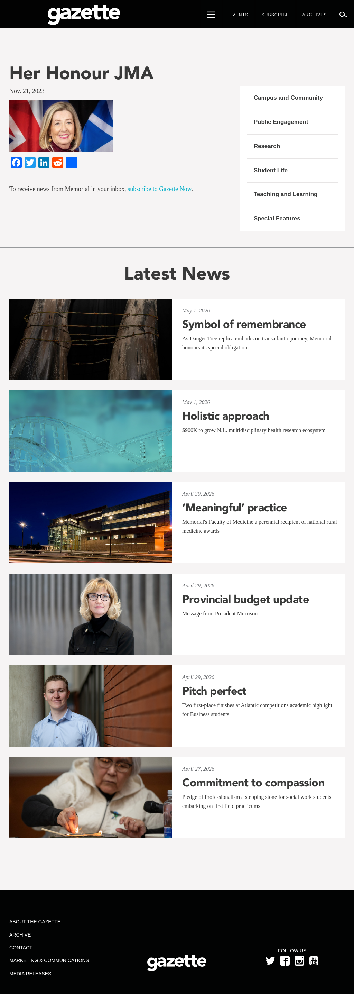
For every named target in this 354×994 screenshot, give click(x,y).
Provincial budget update (245, 599)
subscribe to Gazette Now (159, 188)
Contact (20, 947)
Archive (20, 935)
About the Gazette (34, 921)
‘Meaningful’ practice (234, 507)
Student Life (271, 170)
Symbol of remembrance (244, 324)
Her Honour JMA (81, 73)
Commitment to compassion (253, 782)
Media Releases (30, 973)
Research (267, 146)
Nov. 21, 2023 (27, 91)
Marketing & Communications (49, 960)
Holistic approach (225, 416)
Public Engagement (281, 122)
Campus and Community (288, 97)
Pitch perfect (214, 691)
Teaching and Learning (286, 194)
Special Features (277, 218)
